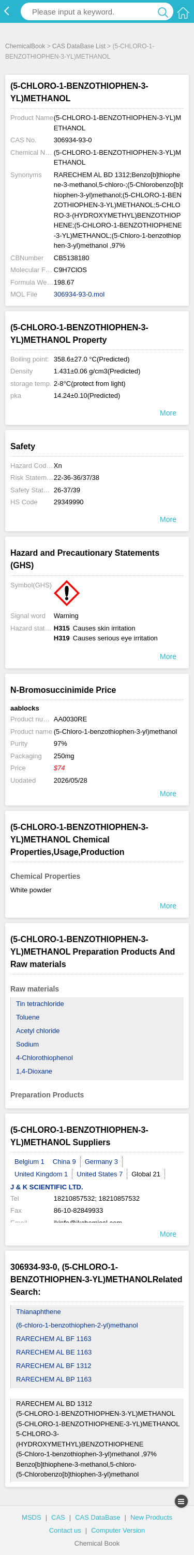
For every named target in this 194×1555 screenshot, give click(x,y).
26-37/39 (67, 490)
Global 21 (145, 1174)
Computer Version (118, 1530)
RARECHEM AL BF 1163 (53, 1339)
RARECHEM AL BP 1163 (54, 1379)
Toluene (28, 1017)
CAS (58, 1517)
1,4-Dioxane (34, 1071)
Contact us (65, 1530)
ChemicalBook (25, 46)
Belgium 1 (29, 1161)
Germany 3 (101, 1161)
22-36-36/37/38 (76, 477)
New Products (151, 1517)
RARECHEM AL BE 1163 (54, 1352)
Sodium (27, 1044)
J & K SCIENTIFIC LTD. (46, 1187)
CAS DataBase (97, 1517)
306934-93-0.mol (79, 294)
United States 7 (100, 1174)
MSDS (31, 1517)
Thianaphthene (38, 1312)
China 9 (64, 1161)
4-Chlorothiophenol (44, 1058)
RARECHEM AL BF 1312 (53, 1366)
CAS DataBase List (79, 46)
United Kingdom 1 (41, 1174)
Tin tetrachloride (40, 1004)
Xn (58, 466)
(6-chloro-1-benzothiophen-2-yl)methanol (77, 1325)
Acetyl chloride (38, 1031)
